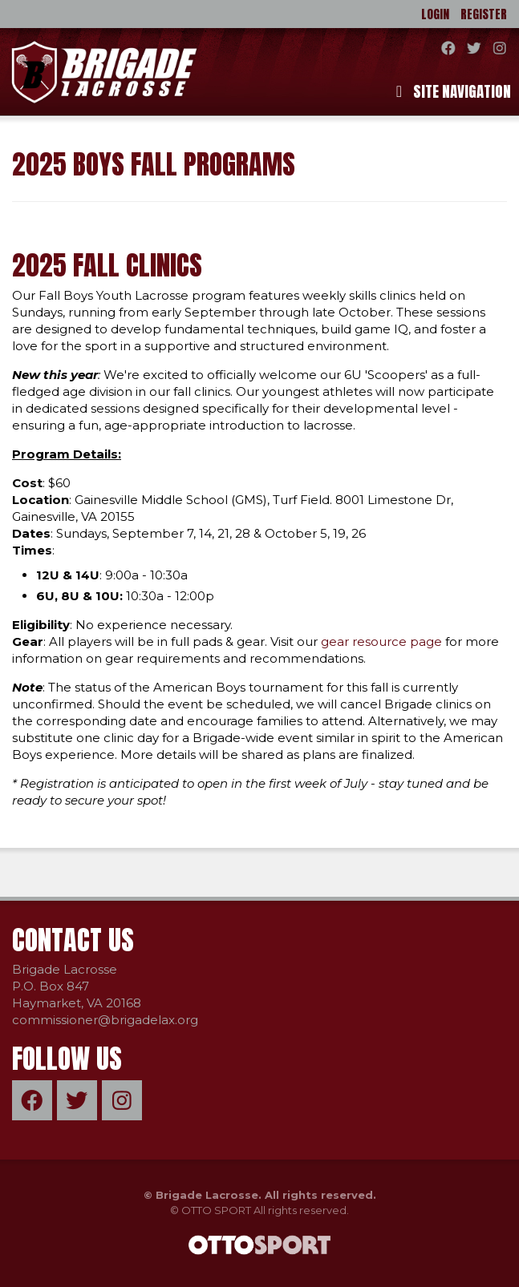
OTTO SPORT (216, 1210)
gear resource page (381, 641)
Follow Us (67, 1058)
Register (483, 14)
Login (435, 14)
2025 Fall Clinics (107, 264)
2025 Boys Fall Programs (153, 163)
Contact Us (73, 939)
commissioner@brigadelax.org (105, 1019)
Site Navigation (453, 91)
